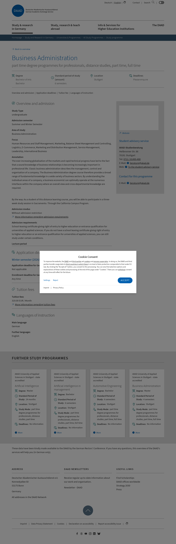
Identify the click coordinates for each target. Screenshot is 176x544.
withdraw (121, 270)
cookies (87, 261)
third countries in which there (77, 264)
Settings (47, 280)
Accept (125, 280)
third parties (76, 261)
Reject (55, 280)
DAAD (66, 261)
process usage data (101, 261)
